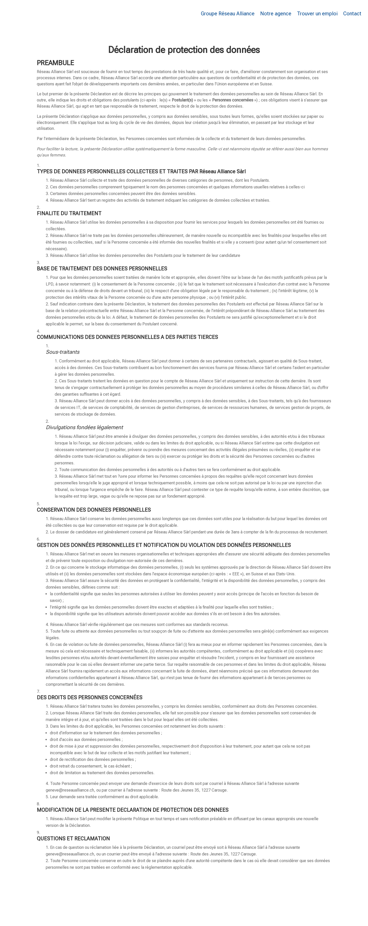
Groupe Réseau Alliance (228, 13)
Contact (352, 13)
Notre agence (275, 13)
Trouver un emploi (317, 13)
